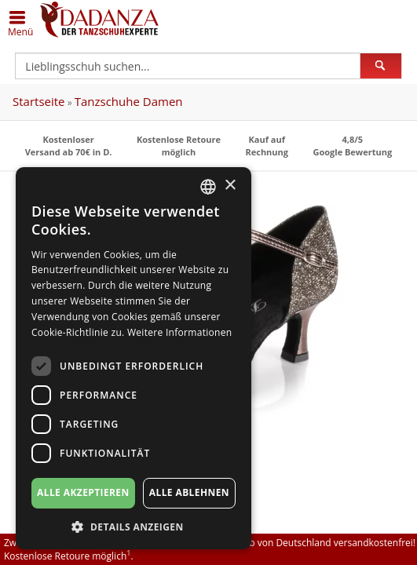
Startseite (39, 101)
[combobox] (208, 187)
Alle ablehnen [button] (189, 492)
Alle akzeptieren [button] (83, 492)
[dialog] (133, 358)
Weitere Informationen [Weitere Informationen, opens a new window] (179, 332)
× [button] (230, 185)
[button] (133, 526)
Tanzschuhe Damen (129, 101)
